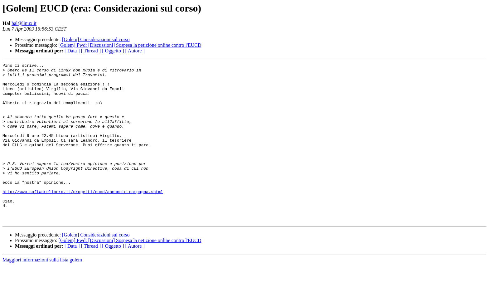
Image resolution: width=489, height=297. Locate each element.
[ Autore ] (134, 50)
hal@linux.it (24, 23)
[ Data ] (72, 50)
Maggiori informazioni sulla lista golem (42, 291)
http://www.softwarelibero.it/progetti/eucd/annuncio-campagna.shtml (82, 218)
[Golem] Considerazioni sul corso (95, 39)
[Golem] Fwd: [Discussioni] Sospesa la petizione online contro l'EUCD (130, 45)
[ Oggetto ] (113, 50)
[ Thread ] (91, 50)
